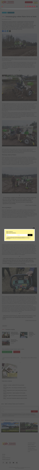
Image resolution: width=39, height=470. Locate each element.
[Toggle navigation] (2, 6)
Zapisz (30, 235)
